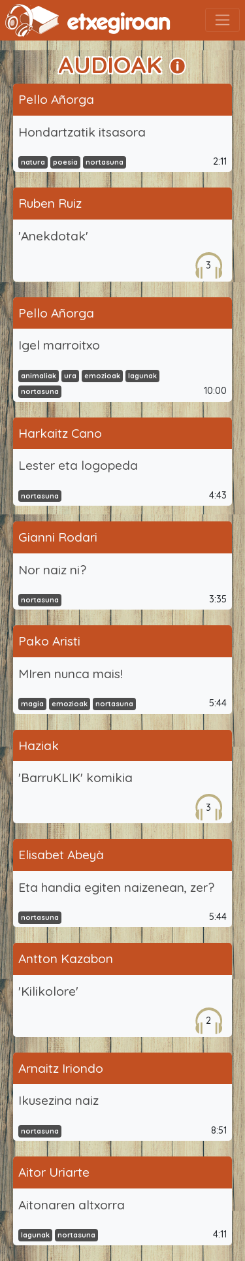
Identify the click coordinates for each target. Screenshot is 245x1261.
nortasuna (104, 162)
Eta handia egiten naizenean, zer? (116, 887)
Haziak (38, 745)
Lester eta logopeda (78, 465)
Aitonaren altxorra (71, 1205)
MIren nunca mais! (70, 673)
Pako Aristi (49, 641)
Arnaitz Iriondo (60, 1068)
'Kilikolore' (48, 991)
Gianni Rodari (57, 537)
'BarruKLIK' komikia (75, 777)
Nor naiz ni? (52, 570)
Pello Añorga (56, 99)
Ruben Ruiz (50, 203)
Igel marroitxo (59, 345)
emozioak (102, 375)
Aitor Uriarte (54, 1172)
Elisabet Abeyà (61, 854)
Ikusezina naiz (58, 1100)
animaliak (38, 375)
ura (70, 375)
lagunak (142, 375)
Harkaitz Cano (60, 433)
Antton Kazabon (65, 958)
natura (33, 162)
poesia (65, 162)
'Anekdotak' (53, 236)
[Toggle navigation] (222, 20)
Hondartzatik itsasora (82, 132)
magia (32, 703)
